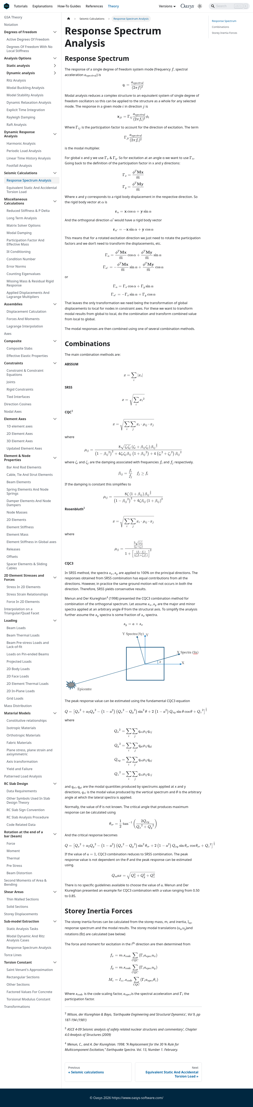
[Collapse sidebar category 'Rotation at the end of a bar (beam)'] (54, 834)
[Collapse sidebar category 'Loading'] (54, 620)
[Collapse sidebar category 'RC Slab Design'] (54, 783)
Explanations (42, 6)
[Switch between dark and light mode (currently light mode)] (199, 6)
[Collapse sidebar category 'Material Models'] (54, 713)
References (94, 6)
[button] (31, 65)
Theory (113, 6)
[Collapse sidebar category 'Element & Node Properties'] (54, 457)
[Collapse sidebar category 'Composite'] (54, 341)
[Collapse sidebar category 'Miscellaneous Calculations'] (54, 201)
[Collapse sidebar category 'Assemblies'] (54, 304)
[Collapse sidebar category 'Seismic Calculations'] (54, 173)
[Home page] (69, 19)
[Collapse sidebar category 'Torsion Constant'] (54, 962)
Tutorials (20, 6)
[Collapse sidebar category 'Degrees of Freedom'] (54, 32)
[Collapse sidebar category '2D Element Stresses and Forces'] (54, 577)
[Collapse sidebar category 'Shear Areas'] (54, 892)
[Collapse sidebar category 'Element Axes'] (54, 419)
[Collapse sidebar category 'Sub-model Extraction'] (54, 921)
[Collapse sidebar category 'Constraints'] (54, 363)
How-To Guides (69, 6)
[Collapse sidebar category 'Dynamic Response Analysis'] (54, 134)
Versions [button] (165, 6)
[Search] (229, 6)
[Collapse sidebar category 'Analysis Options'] (54, 58)
